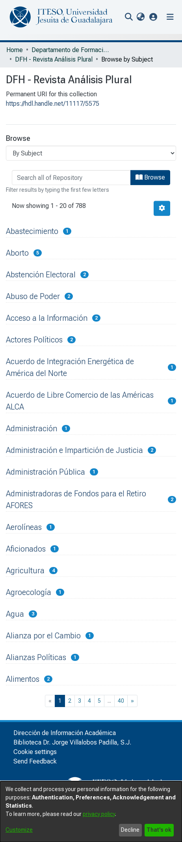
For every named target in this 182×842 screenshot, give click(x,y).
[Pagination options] (162, 208)
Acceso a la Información (46, 318)
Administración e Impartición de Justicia (74, 450)
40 (121, 701)
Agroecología (28, 592)
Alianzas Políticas (36, 657)
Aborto (17, 253)
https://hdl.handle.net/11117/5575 (52, 103)
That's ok (159, 830)
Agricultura (25, 570)
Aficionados (26, 549)
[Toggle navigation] (170, 16)
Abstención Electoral (41, 274)
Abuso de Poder (33, 296)
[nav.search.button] (129, 17)
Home (14, 50)
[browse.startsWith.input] (71, 177)
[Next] (132, 701)
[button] (153, 17)
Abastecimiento (32, 231)
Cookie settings (35, 752)
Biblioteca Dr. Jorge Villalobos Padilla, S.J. (72, 742)
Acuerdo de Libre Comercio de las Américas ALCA (80, 401)
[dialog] (91, 811)
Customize (19, 830)
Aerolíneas (24, 527)
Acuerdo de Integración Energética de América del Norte (70, 367)
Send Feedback (35, 761)
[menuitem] (140, 17)
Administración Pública (45, 472)
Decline (130, 830)
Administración (31, 428)
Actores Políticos (34, 339)
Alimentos (22, 679)
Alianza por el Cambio (43, 635)
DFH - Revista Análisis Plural (54, 59)
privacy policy (99, 814)
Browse (150, 177)
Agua (15, 614)
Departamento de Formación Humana (71, 50)
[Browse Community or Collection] (91, 153)
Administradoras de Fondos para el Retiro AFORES (76, 499)
